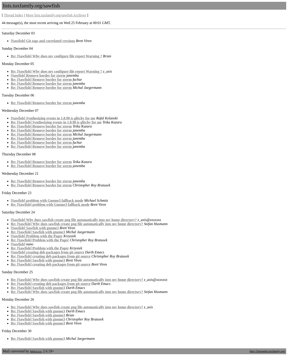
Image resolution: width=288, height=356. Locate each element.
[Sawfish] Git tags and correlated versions (43, 41)
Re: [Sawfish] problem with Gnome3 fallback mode (50, 204)
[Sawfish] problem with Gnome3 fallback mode (47, 200)
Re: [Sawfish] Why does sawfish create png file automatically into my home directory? (77, 224)
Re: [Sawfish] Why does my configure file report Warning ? (56, 56)
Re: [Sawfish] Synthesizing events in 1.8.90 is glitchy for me (56, 122)
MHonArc (36, 351)
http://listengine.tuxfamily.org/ (267, 351)
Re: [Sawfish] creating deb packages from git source (50, 256)
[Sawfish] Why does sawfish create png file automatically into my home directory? (74, 220)
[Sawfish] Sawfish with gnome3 (35, 228)
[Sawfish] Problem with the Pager (37, 236)
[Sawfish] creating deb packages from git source (47, 252)
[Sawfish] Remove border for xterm (38, 75)
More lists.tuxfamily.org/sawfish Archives (56, 15)
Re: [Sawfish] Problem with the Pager (40, 240)
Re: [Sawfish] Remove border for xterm (41, 79)
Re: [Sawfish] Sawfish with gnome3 (38, 232)
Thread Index (13, 15)
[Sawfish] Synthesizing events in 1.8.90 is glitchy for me (53, 118)
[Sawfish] (18, 244)
